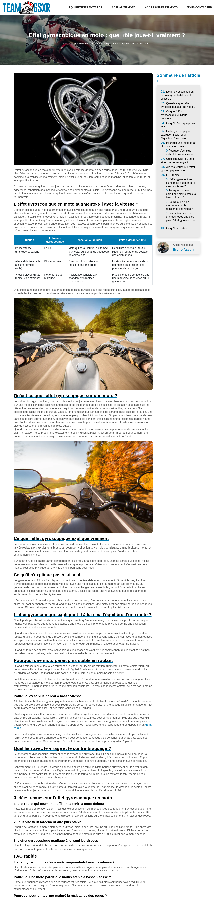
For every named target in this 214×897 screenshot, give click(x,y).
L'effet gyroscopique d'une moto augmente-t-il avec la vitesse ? (180, 183)
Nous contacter (199, 7)
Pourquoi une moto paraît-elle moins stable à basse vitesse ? (181, 194)
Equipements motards (85, 7)
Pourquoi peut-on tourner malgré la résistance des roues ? (179, 205)
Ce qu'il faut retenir (174, 228)
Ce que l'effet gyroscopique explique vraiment (174, 115)
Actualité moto (124, 7)
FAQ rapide (170, 175)
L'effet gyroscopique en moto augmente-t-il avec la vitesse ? (177, 95)
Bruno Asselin (184, 249)
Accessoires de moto (161, 7)
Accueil (66, 43)
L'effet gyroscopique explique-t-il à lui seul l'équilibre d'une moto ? (175, 135)
